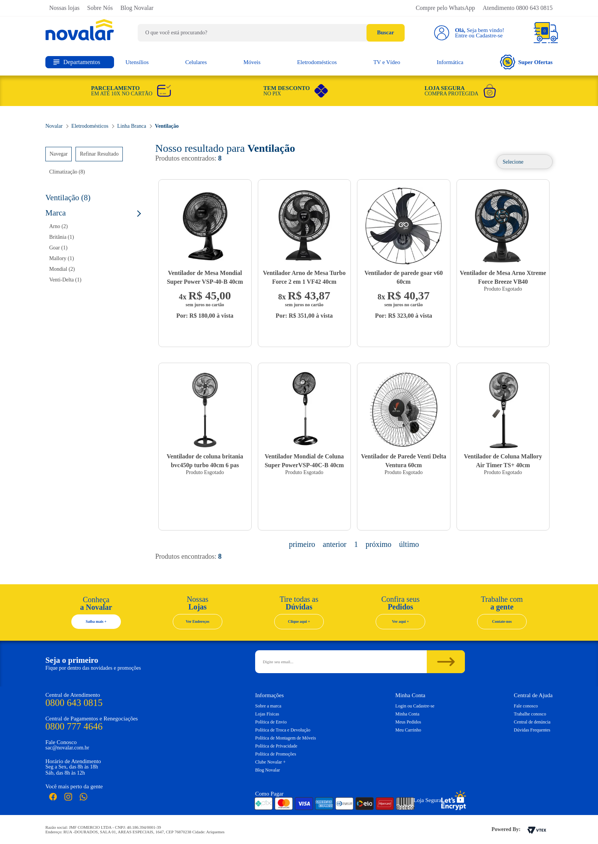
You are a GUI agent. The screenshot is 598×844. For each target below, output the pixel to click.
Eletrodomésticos (317, 62)
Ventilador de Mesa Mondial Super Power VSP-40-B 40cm (205, 277)
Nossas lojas (64, 8)
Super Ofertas (526, 62)
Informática (450, 62)
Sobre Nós (100, 8)
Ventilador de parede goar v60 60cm (403, 277)
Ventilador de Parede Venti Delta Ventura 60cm (403, 460)
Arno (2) (58, 226)
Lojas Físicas (267, 714)
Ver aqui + (400, 621)
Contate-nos (502, 621)
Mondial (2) (62, 269)
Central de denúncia (532, 722)
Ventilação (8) (67, 197)
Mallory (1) (61, 258)
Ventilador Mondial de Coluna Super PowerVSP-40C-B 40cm (304, 460)
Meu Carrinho (408, 730)
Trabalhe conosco (530, 714)
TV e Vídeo (386, 62)
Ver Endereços (197, 621)
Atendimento (517, 8)
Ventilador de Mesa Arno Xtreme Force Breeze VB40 (503, 277)
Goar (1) (58, 248)
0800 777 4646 (74, 726)
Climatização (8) (67, 172)
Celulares (196, 62)
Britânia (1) (61, 237)
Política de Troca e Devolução (282, 730)
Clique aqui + (299, 621)
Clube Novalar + (270, 762)
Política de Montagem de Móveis (285, 738)
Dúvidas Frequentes (532, 730)
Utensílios (137, 62)
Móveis (251, 62)
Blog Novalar (137, 8)
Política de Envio (271, 722)
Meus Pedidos (408, 722)
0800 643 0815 (74, 703)
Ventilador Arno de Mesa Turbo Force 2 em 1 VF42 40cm (304, 277)
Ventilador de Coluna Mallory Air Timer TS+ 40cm (503, 460)
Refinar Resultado (99, 154)
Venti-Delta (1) (65, 280)
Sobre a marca (268, 706)
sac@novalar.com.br (67, 748)
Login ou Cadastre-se (415, 706)
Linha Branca (131, 126)
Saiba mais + (96, 621)
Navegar (59, 154)
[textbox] (271, 33)
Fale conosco (526, 706)
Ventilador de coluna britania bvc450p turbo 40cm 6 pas (205, 460)
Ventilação (166, 126)
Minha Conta (407, 714)
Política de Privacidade (276, 746)
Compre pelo (445, 8)
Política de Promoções (275, 754)
